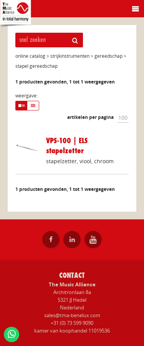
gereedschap (108, 56)
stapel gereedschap (36, 66)
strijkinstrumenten (69, 56)
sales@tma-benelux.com (72, 315)
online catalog (30, 56)
